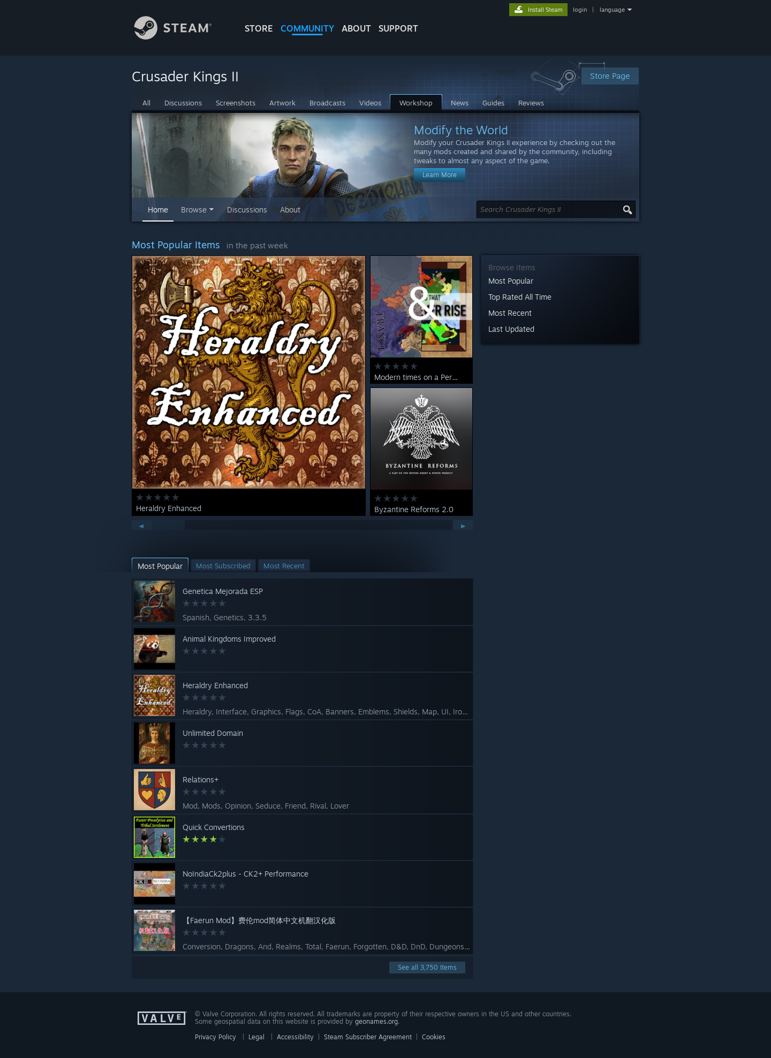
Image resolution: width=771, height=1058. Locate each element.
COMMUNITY (307, 28)
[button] (160, 566)
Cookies (433, 1037)
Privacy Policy (215, 1037)
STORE (259, 28)
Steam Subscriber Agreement (368, 1037)
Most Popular (510, 280)
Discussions (247, 209)
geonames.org (376, 1021)
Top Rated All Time (519, 296)
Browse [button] (194, 209)
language (612, 9)
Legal (256, 1037)
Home (158, 209)
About (356, 28)
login (580, 9)
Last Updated (511, 328)
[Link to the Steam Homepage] (181, 36)
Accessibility (295, 1037)
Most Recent (510, 312)
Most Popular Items (176, 244)
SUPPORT (398, 28)
